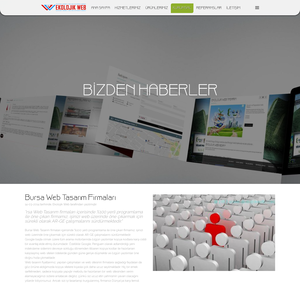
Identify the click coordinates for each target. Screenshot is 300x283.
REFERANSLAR (209, 8)
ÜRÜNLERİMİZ (156, 8)
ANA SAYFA (100, 8)
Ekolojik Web (61, 204)
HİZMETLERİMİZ (128, 8)
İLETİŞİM (233, 8)
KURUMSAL (182, 8)
